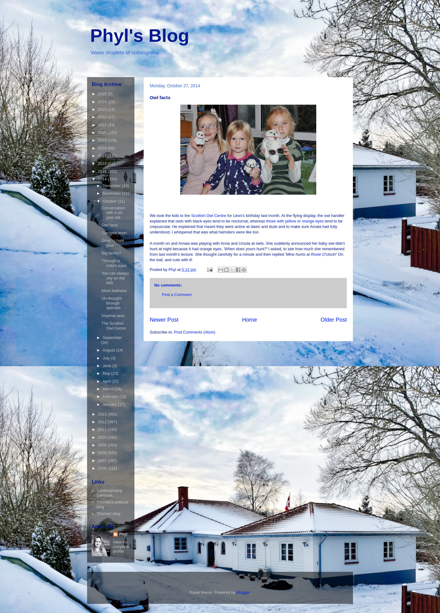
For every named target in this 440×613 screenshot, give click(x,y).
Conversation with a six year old (113, 213)
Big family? (111, 253)
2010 (103, 437)
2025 (103, 94)
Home (249, 320)
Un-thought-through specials (112, 303)
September (112, 337)
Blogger (243, 592)
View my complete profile (121, 547)
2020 (103, 132)
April (107, 381)
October (110, 201)
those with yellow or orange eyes (295, 221)
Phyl (123, 534)
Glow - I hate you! (112, 243)
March (109, 389)
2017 (103, 155)
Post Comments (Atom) (194, 332)
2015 (103, 171)
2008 (103, 452)
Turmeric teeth (114, 233)
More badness (114, 290)
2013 (103, 414)
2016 (103, 163)
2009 (103, 445)
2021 (103, 125)
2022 (103, 117)
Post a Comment (177, 294)
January (110, 404)
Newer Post (164, 320)
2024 (103, 101)
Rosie (316, 254)
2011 (103, 429)
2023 (103, 109)
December (112, 185)
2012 (103, 422)
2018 (103, 148)
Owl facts (109, 225)
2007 (103, 460)
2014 (103, 179)
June (107, 365)
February (111, 396)
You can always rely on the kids (115, 278)
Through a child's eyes (114, 263)
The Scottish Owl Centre (113, 325)
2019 (103, 140)
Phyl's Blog (139, 35)
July (107, 358)
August (109, 350)
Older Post (334, 320)
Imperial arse (112, 315)
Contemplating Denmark (109, 493)
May (107, 373)
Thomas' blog (108, 513)
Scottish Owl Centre (208, 215)
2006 (103, 468)
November (112, 193)
